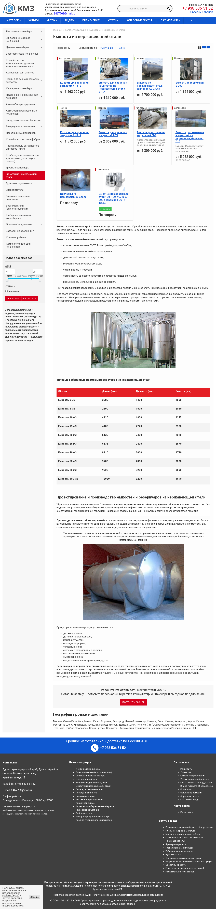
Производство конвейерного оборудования (189, 827)
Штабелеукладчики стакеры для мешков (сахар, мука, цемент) (22, 158)
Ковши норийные (16, 237)
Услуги (34, 20)
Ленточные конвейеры (25, 31)
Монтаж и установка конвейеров (183, 834)
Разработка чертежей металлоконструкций (189, 861)
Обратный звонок (201, 12)
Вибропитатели (14, 189)
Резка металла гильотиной (180, 871)
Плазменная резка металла (180, 830)
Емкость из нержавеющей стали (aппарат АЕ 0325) (150, 85)
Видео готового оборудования (196, 786)
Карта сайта (186, 812)
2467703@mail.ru (21, 790)
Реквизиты (186, 768)
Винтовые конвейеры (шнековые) (94, 772)
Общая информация (191, 792)
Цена (8, 265)
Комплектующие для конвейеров (18, 245)
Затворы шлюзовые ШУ (20, 230)
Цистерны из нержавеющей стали (73, 195)
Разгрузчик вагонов (86, 792)
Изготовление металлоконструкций (185, 868)
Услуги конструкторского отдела (183, 858)
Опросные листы (139, 20)
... (191, 20)
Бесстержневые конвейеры (22, 53)
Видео (69, 20)
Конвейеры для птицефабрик (23, 139)
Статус (9, 286)
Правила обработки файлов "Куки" (72, 895)
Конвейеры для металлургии (91, 782)
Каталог (15, 20)
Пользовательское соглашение (145, 895)
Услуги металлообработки (194, 779)
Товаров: (62, 47)
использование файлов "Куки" (11, 894)
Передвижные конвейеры (25, 133)
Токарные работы (175, 840)
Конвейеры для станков (20, 72)
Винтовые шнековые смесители (18, 198)
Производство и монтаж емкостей (184, 837)
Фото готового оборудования (196, 782)
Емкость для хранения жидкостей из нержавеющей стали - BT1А (113, 87)
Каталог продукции (75, 29)
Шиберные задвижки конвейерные (18, 217)
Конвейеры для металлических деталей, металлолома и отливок (20, 63)
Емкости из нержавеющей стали (21, 176)
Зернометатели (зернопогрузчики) (17, 207)
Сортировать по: (88, 47)
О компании (171, 20)
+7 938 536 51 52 (198, 8)
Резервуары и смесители (25, 126)
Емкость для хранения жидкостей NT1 (113, 134)
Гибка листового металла (179, 851)
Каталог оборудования (192, 775)
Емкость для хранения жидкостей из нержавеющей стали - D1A (190, 137)
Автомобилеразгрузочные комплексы (21, 112)
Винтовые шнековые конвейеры (25, 39)
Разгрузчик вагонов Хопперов (23, 120)
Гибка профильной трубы (179, 847)
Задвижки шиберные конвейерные (95, 806)
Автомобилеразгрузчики (20, 104)
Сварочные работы (176, 864)
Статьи (113, 20)
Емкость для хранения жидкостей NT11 (74, 134)
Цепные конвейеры (25, 47)
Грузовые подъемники (19, 183)
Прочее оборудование (25, 224)
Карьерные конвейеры (19, 88)
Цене (122, 47)
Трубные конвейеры (17, 167)
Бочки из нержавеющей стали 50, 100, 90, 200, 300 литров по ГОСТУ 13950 (114, 198)
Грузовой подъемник (87, 809)
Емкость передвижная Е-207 (190, 84)
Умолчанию (107, 47)
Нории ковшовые (85, 796)
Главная (57, 29)
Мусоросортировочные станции (93, 816)
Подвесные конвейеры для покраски (25, 96)
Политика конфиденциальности (110, 895)
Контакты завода (189, 799)
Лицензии (185, 772)
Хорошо (34, 897)
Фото (53, 20)
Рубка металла (173, 854)
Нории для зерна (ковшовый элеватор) (25, 80)
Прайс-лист (91, 20)
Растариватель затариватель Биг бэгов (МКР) (22, 147)
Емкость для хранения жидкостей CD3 (151, 134)
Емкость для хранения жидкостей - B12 (74, 84)
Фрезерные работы (176, 844)
